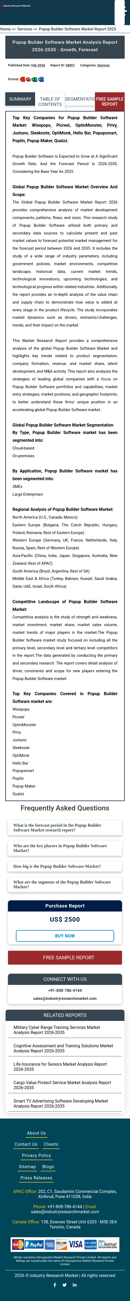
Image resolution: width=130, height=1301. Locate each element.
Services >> (27, 29)
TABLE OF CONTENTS (50, 101)
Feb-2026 (38, 65)
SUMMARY (20, 99)
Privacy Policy (36, 1155)
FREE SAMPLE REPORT (109, 102)
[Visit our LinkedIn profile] (74, 1285)
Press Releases (36, 1177)
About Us (36, 1133)
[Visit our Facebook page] (55, 1285)
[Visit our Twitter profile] (64, 1285)
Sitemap (27, 1166)
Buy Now (65, 935)
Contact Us (26, 1144)
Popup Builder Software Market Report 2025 (77, 29)
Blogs (48, 1166)
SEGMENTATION (80, 99)
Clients (51, 1144)
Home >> (8, 29)
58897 (70, 65)
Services (103, 65)
